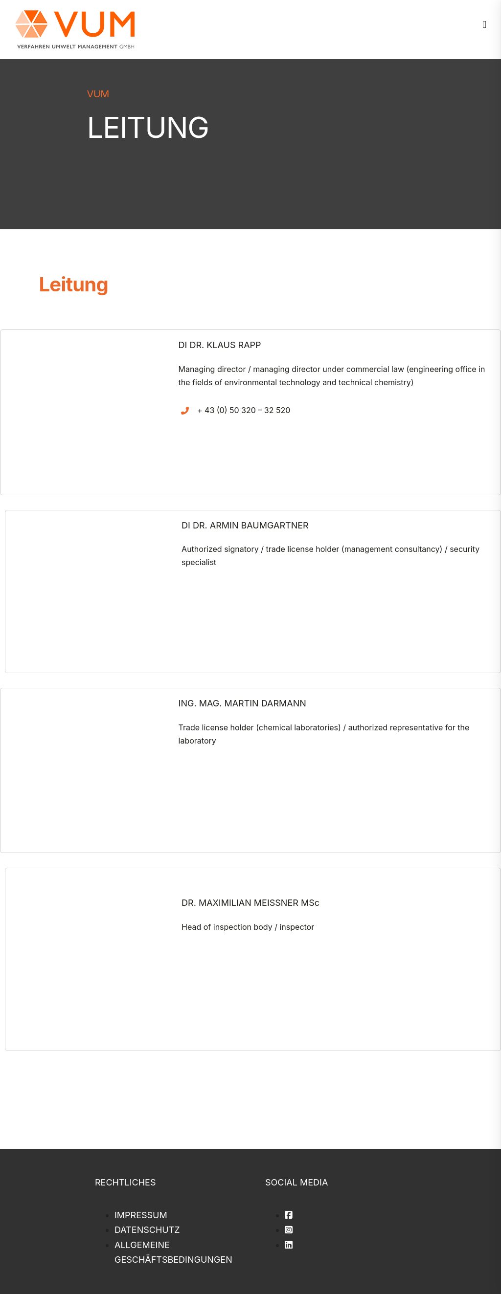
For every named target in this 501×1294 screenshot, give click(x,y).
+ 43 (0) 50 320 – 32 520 (243, 410)
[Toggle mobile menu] (484, 25)
